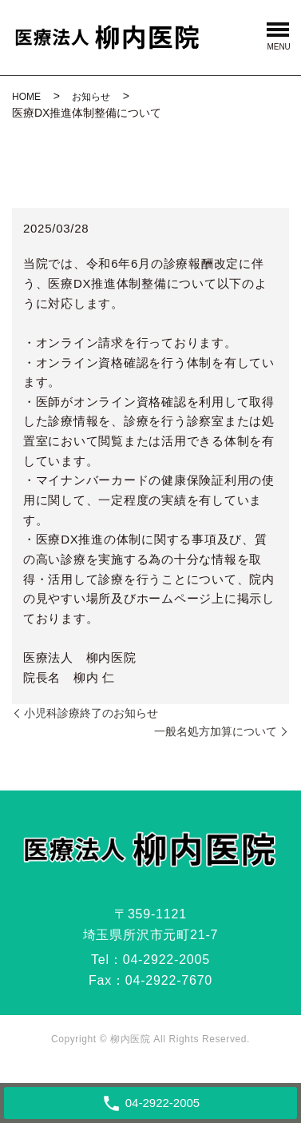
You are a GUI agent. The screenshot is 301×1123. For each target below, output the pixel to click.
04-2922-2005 (166, 959)
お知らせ (91, 96)
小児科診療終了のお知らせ (91, 713)
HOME (26, 96)
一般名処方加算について (215, 731)
